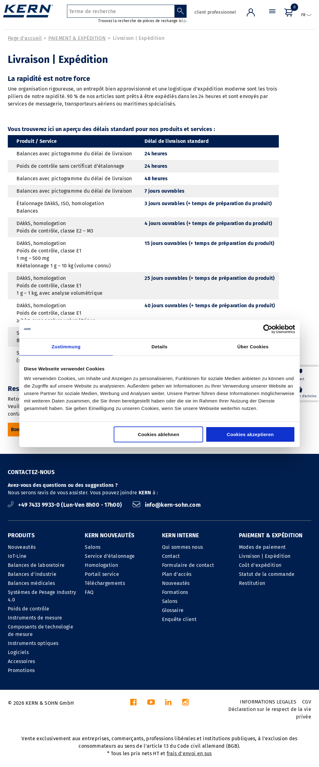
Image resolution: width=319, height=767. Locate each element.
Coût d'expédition (260, 565)
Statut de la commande (267, 574)
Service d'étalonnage (110, 556)
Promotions (21, 670)
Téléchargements (105, 583)
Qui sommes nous (182, 547)
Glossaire (173, 610)
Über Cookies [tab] (253, 346)
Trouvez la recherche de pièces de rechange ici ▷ (142, 21)
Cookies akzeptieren (250, 434)
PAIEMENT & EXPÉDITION (77, 38)
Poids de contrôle (28, 609)
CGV (306, 702)
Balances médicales (31, 583)
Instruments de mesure (35, 618)
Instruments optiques (33, 643)
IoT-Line (17, 556)
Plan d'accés (177, 574)
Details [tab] (159, 346)
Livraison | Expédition (138, 38)
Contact (171, 556)
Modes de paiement (262, 547)
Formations (175, 592)
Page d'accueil (25, 38)
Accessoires (21, 661)
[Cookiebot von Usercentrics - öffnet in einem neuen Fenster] (267, 329)
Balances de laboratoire (36, 565)
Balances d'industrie (32, 574)
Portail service (102, 574)
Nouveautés (22, 547)
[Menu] (272, 17)
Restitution (252, 583)
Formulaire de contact (188, 565)
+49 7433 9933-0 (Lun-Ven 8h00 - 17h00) (65, 504)
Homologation (101, 565)
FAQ (89, 592)
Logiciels (18, 652)
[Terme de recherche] (120, 11)
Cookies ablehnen (158, 434)
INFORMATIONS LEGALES (268, 702)
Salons (92, 547)
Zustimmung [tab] (66, 346)
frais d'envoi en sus (189, 753)
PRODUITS (21, 535)
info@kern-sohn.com (167, 504)
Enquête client (179, 619)
